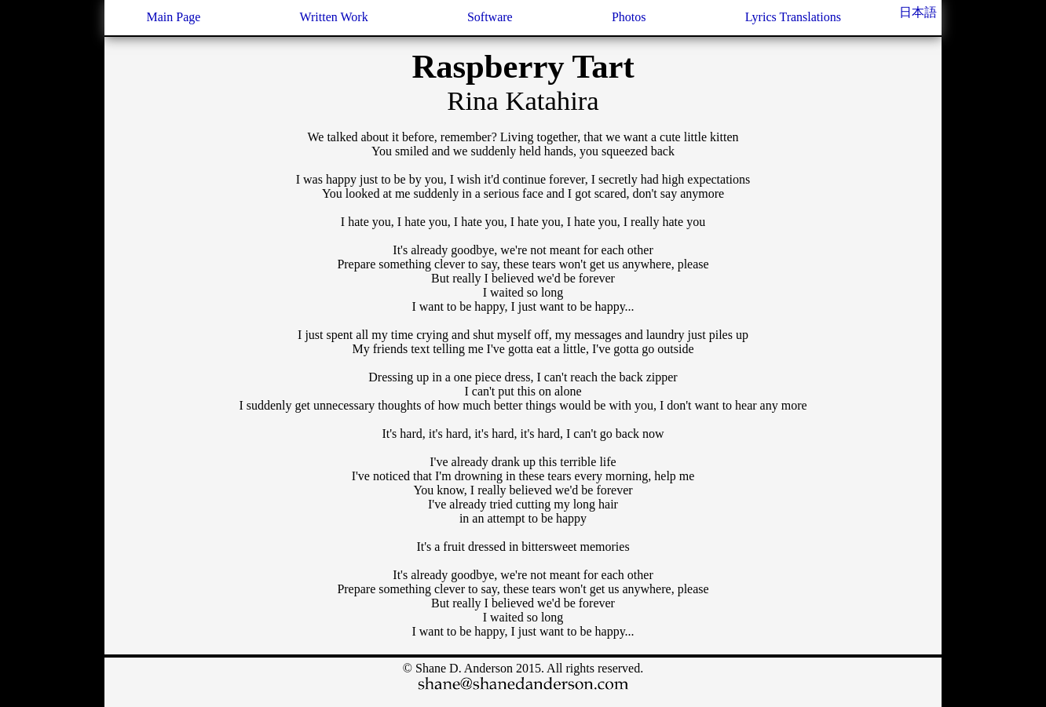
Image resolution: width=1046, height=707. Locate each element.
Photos (629, 17)
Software (490, 17)
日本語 (918, 12)
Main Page (173, 17)
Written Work (334, 17)
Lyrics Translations (793, 17)
